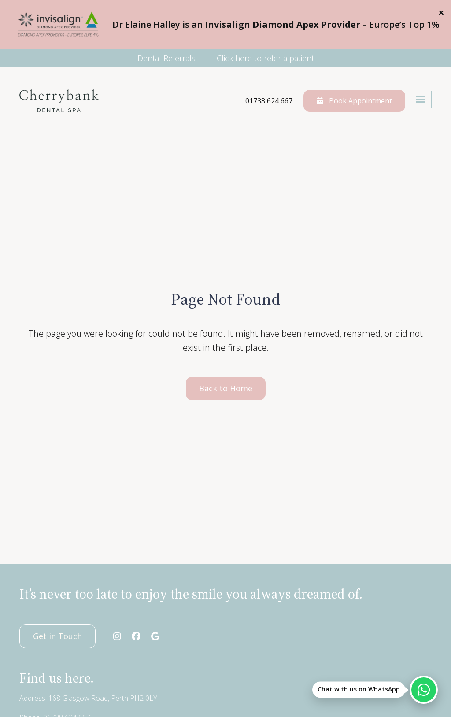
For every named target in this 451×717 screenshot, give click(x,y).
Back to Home (225, 388)
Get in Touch (57, 636)
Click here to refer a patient (265, 58)
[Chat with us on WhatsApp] (424, 690)
